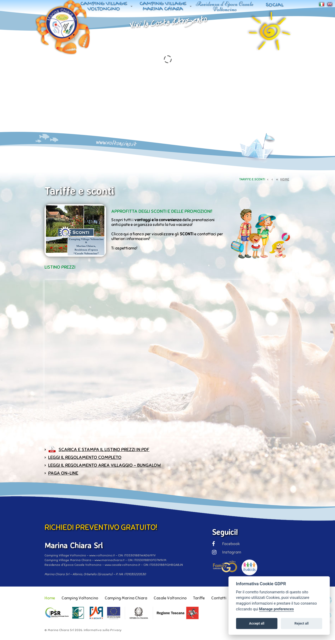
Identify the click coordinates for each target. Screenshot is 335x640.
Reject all (301, 623)
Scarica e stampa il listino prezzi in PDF (104, 449)
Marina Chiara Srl (61, 630)
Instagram (226, 552)
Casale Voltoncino (170, 598)
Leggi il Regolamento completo (84, 457)
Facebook (226, 543)
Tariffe (199, 598)
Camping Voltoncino (80, 598)
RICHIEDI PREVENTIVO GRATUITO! (100, 527)
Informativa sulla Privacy (102, 630)
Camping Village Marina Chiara (162, 6)
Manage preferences (276, 609)
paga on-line (63, 473)
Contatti (218, 598)
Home (49, 598)
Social (274, 5)
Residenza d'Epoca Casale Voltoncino (224, 6)
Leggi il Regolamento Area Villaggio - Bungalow (104, 465)
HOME (284, 179)
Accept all (256, 623)
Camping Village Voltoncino (103, 6)
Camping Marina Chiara (126, 598)
